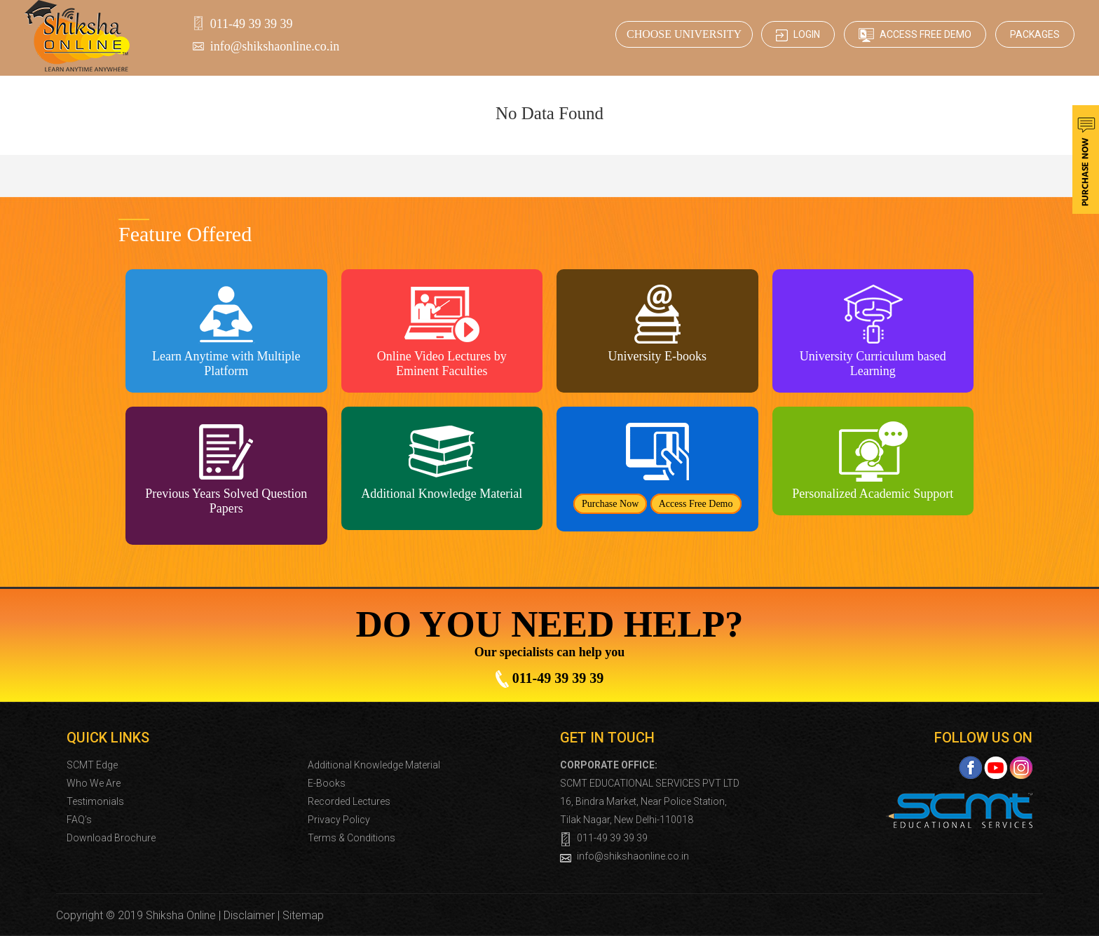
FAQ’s (79, 819)
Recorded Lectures (349, 801)
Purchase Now (610, 503)
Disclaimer (249, 915)
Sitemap (303, 915)
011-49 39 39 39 (251, 24)
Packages (1035, 34)
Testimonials (95, 801)
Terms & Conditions (351, 837)
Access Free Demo (915, 35)
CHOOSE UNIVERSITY (684, 34)
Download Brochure (111, 837)
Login (798, 35)
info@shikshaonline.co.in (275, 46)
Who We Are (94, 783)
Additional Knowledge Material (374, 765)
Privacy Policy (339, 819)
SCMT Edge (92, 765)
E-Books (327, 783)
